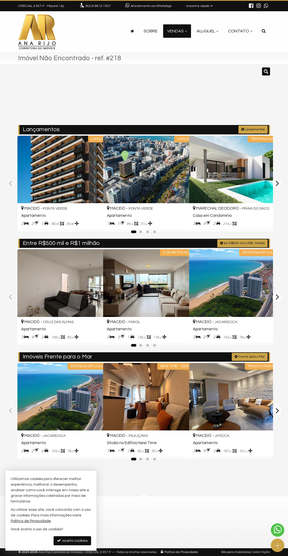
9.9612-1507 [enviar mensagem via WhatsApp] (98, 6)
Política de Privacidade (181, 552)
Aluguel (207, 31)
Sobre (151, 31)
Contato (240, 31)
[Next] (277, 183)
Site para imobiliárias (236, 551)
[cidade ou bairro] (184, 97)
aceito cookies (72, 541)
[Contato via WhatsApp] (277, 530)
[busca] (264, 31)
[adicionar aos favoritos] (93, 222)
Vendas (177, 31)
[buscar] (217, 97)
